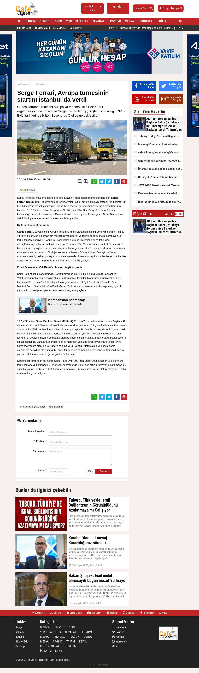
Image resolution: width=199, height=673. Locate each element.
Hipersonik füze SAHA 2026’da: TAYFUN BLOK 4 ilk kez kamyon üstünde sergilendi (158, 201)
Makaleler (59, 27)
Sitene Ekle (21, 641)
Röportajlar (147, 612)
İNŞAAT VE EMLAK (51, 651)
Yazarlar (112, 612)
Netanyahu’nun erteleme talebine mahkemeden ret (158, 177)
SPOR (58, 21)
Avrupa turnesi (56, 406)
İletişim (19, 636)
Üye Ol (176, 8)
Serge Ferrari (38, 406)
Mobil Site (55, 612)
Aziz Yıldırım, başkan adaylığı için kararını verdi (158, 152)
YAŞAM (70, 641)
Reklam (19, 632)
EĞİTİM (83, 641)
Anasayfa (24, 84)
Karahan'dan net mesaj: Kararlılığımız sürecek (158, 193)
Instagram (119, 641)
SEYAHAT (98, 21)
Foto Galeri (24, 27)
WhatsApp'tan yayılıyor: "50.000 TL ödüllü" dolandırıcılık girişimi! (158, 161)
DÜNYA (88, 636)
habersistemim (103, 664)
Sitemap (20, 646)
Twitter (118, 632)
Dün (172, 214)
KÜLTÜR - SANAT (49, 646)
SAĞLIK (161, 21)
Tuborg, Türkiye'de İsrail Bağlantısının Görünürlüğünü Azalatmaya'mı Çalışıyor (158, 136)
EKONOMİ (115, 21)
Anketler (75, 27)
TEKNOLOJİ (145, 21)
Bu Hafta (178, 214)
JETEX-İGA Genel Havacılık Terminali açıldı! (158, 185)
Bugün (168, 214)
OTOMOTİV (70, 646)
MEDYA (129, 21)
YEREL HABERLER (77, 21)
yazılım (93, 664)
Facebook (119, 627)
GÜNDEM (30, 21)
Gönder (103, 471)
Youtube (118, 636)
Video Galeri (42, 27)
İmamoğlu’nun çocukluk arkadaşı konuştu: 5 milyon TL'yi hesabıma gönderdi (158, 144)
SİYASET (45, 21)
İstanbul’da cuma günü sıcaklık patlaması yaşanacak (158, 169)
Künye (18, 627)
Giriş (164, 8)
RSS (116, 646)
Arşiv (163, 612)
